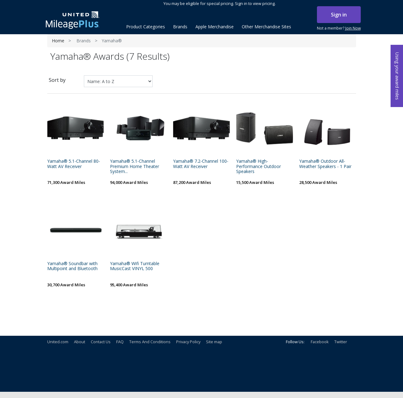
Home (58, 41)
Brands (83, 41)
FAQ (120, 341)
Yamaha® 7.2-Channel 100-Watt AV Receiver (200, 164)
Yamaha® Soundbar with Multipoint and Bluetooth (72, 266)
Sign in (339, 14)
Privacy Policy (188, 341)
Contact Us (101, 341)
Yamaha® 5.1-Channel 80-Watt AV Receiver (73, 164)
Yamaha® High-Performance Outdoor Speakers (258, 166)
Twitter (340, 341)
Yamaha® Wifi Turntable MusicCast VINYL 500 (134, 266)
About (79, 341)
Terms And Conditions (150, 341)
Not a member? (339, 28)
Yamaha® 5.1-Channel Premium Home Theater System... (134, 166)
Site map (214, 341)
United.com (57, 341)
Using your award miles (397, 76)
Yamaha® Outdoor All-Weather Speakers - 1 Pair (325, 164)
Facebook (320, 341)
